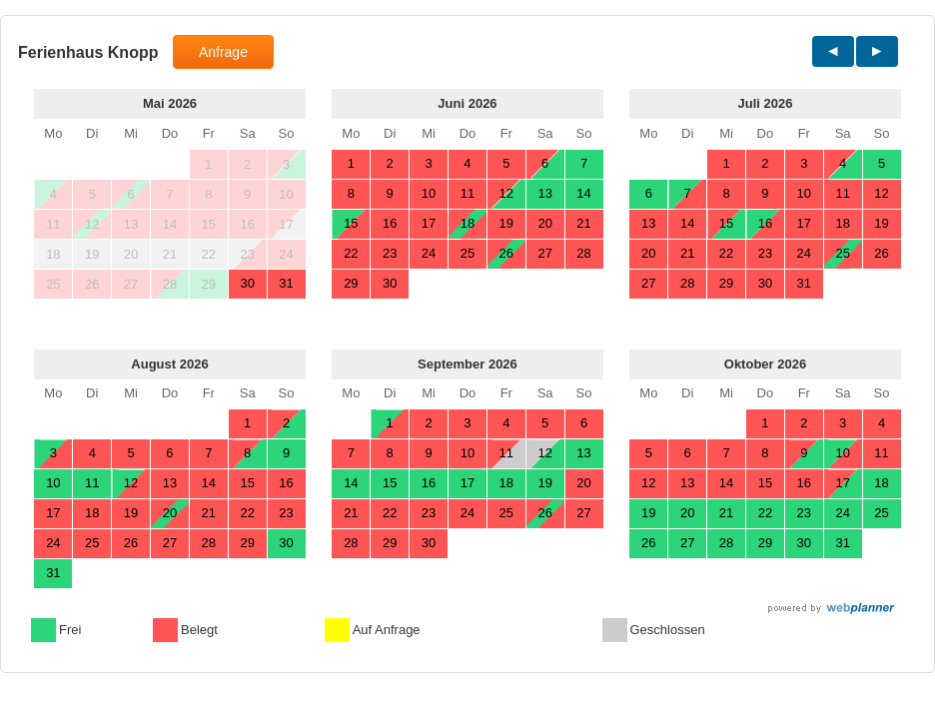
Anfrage (223, 52)
